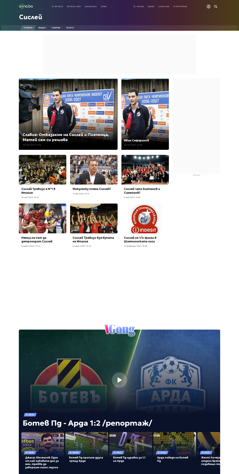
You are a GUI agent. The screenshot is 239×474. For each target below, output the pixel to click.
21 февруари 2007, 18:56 (135, 246)
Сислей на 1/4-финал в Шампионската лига (140, 239)
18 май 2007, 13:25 (30, 197)
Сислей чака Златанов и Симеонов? (142, 190)
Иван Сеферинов (136, 140)
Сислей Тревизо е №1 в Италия (38, 190)
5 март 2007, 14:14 (82, 246)
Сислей (30, 17)
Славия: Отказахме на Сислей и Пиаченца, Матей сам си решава (66, 137)
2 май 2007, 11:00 (132, 197)
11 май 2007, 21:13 (81, 193)
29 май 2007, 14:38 (32, 145)
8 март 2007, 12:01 (30, 246)
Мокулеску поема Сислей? (92, 189)
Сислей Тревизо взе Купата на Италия (93, 239)
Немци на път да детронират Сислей (36, 239)
